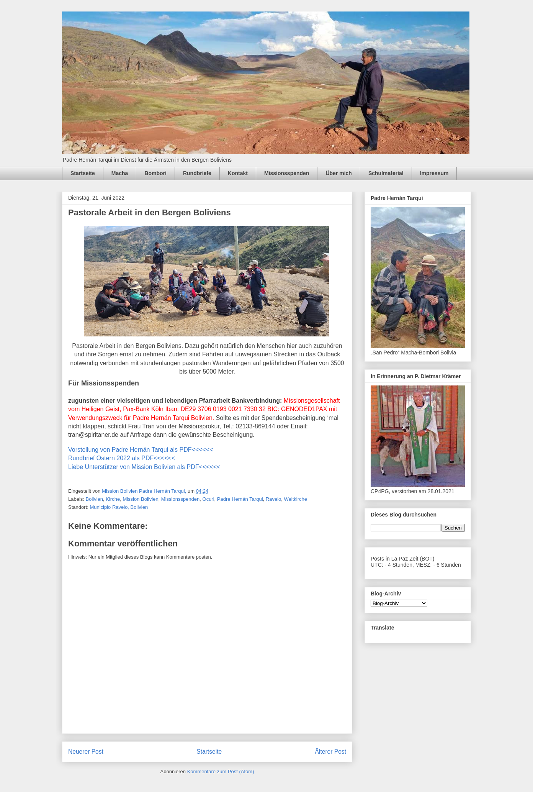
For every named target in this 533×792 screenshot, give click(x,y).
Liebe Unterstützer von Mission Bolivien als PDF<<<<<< (144, 467)
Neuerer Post (85, 751)
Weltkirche (295, 499)
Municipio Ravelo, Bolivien (119, 507)
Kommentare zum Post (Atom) (220, 771)
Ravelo (273, 499)
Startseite (82, 173)
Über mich (338, 173)
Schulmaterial (386, 173)
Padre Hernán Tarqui (240, 499)
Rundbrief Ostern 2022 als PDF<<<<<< (121, 458)
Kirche (113, 499)
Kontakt (238, 173)
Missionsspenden (286, 173)
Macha (119, 173)
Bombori (155, 173)
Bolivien (94, 499)
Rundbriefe (197, 173)
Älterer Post (330, 751)
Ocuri (208, 499)
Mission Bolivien (140, 499)
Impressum (434, 173)
